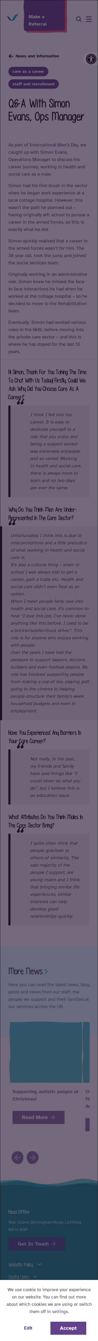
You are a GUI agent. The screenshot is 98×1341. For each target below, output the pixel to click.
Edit (28, 1328)
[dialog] (49, 670)
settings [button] (60, 1311)
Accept (68, 1328)
